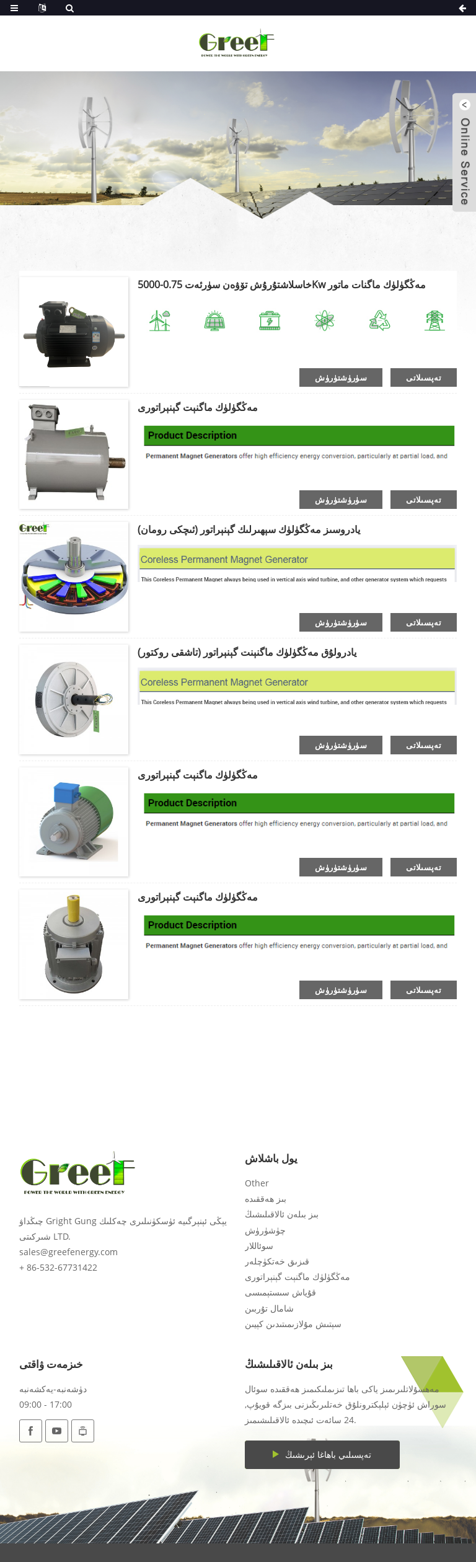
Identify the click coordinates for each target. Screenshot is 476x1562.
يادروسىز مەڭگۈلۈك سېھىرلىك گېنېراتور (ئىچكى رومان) (249, 529)
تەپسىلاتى (423, 377)
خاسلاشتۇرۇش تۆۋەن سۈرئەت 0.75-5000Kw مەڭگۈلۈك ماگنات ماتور (282, 284)
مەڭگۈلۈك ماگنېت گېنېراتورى (198, 407)
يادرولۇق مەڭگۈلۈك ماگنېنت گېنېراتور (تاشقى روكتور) (247, 652)
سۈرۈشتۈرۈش (341, 377)
